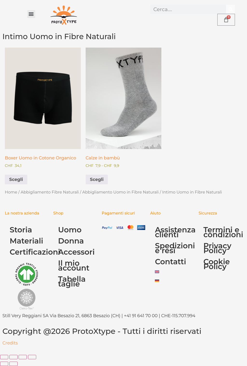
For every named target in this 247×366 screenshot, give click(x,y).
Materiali (26, 240)
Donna (71, 240)
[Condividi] (23, 357)
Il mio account (73, 265)
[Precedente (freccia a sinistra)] (4, 364)
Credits (10, 343)
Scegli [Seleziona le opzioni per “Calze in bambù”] (97, 179)
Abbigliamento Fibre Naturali (50, 192)
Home (11, 192)
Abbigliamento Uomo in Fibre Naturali (120, 192)
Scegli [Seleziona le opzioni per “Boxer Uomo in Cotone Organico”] (16, 179)
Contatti (170, 261)
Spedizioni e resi (174, 248)
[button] (31, 14)
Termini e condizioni (222, 232)
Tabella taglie (72, 281)
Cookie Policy (216, 264)
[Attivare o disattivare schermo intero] (13, 357)
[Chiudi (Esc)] (32, 357)
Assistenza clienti (174, 232)
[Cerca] (230, 9)
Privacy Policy (217, 248)
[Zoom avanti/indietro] (4, 357)
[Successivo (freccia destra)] (13, 364)
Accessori (76, 252)
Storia (21, 229)
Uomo (70, 229)
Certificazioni (29, 252)
